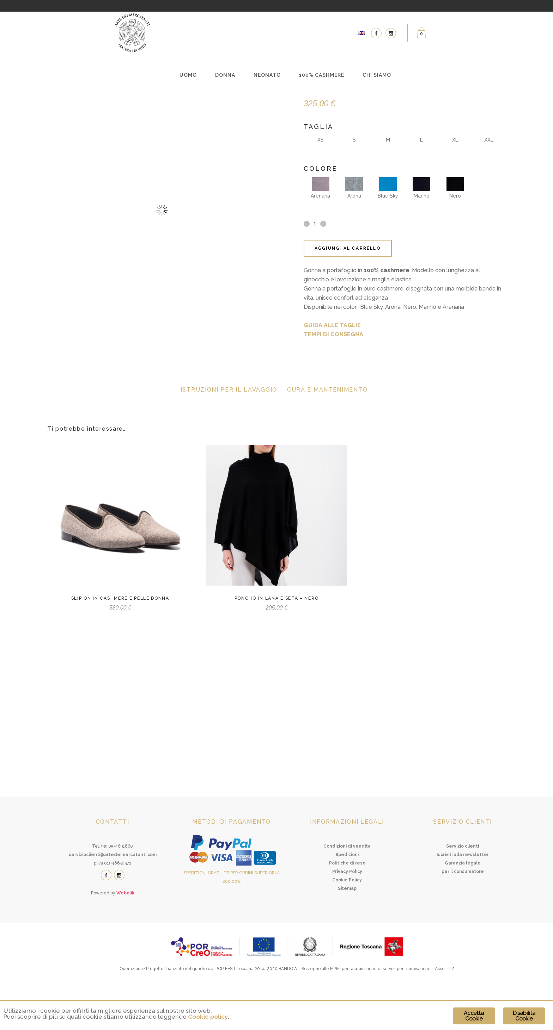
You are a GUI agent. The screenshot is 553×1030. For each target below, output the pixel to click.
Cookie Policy (347, 919)
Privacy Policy (347, 911)
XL (455, 140)
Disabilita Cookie (524, 1016)
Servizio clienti (462, 886)
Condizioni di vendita (347, 886)
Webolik (125, 932)
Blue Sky (388, 188)
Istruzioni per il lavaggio (229, 389)
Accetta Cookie (474, 1016)
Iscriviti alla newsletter (463, 894)
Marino (421, 188)
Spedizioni (347, 894)
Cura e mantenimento (327, 389)
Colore (320, 168)
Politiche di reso (347, 902)
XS (320, 140)
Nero (455, 188)
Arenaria (320, 188)
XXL (488, 140)
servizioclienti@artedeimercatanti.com (113, 894)
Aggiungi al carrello (348, 248)
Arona (354, 188)
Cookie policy (208, 1016)
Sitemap (347, 928)
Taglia (318, 126)
